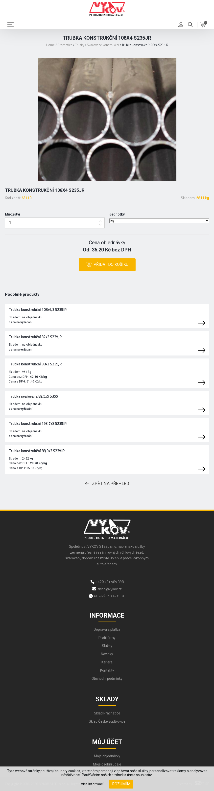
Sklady (107, 699)
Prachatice (64, 44)
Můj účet (107, 742)
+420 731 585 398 (110, 581)
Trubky (79, 44)
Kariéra (107, 662)
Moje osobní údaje (107, 764)
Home (50, 44)
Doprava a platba (107, 629)
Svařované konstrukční (103, 44)
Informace (107, 615)
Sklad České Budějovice (107, 721)
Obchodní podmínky (107, 679)
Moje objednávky (107, 756)
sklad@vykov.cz (109, 588)
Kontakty (107, 670)
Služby (107, 646)
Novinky (107, 654)
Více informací (92, 784)
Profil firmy (107, 638)
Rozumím (121, 784)
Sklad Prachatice (107, 713)
